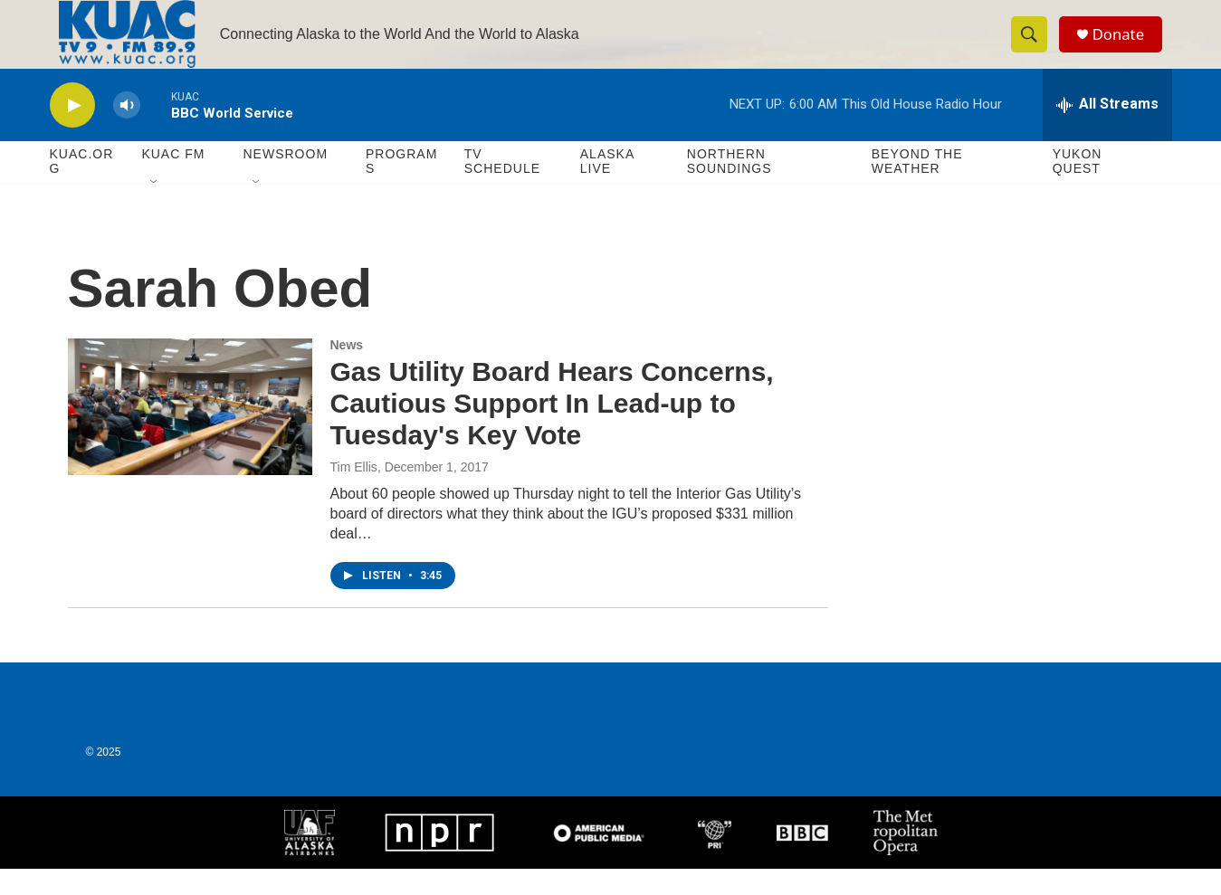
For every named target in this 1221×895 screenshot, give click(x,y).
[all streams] (1107, 131)
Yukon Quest (1077, 188)
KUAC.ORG (82, 188)
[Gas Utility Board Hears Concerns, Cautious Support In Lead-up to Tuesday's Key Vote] (190, 433)
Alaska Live (607, 188)
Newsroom (286, 181)
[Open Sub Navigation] (155, 210)
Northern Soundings (729, 188)
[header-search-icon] (1034, 48)
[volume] (126, 131)
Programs (401, 188)
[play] (72, 131)
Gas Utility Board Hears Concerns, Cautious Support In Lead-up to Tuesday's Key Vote (552, 430)
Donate (1126, 47)
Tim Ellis (353, 493)
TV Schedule (502, 188)
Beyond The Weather (917, 188)
